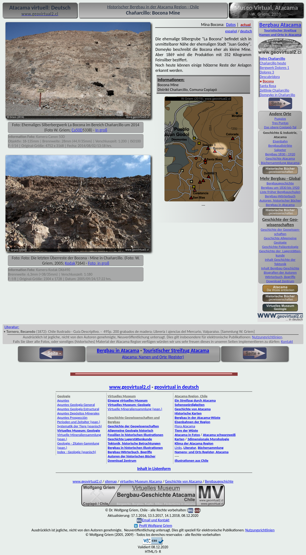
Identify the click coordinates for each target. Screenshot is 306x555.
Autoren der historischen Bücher (132, 456)
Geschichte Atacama (280, 158)
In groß (101, 130)
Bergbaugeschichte (219, 481)
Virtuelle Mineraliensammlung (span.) (135, 409)
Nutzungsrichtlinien (267, 337)
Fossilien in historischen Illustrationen (135, 435)
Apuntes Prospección (72, 417)
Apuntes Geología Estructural (78, 409)
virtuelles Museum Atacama (141, 481)
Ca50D (76, 130)
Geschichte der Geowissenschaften (133, 426)
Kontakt (287, 341)
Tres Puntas (280, 123)
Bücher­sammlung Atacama (280, 163)
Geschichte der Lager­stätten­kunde (280, 253)
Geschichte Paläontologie (280, 247)
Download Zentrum (280, 281)
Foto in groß (98, 263)
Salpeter (280, 150)
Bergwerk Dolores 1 (274, 67)
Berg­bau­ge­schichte (280, 183)
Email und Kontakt (155, 520)
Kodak (70, 263)
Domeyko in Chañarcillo (277, 95)
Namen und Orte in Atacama (280, 34)
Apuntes (63, 400)
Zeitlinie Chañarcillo (274, 90)
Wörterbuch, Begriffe (280, 277)
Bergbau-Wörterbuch (280, 196)
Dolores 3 (267, 72)
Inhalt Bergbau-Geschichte (280, 268)
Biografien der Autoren (280, 272)
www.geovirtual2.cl (130, 387)
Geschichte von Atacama (193, 409)
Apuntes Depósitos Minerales (78, 413)
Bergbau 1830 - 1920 (280, 154)
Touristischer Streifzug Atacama (176, 350)
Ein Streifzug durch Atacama (195, 400)
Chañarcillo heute (273, 63)
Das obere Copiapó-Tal (280, 127)
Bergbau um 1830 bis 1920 (280, 187)
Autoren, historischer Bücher (280, 200)
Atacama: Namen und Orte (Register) (153, 357)
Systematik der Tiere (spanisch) (79, 426)
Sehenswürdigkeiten (189, 405)
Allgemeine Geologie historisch (130, 430)
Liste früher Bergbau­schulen (280, 192)
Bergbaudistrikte (280, 145)
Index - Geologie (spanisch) (76, 452)
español (231, 31)
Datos (231, 24)
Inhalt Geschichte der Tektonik (280, 261)
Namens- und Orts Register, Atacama (202, 452)
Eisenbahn (280, 141)
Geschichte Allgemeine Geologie (280, 240)
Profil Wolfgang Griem (153, 525)
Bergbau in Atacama (280, 205)
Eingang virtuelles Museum (128, 400)
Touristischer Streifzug (280, 30)
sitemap (111, 481)
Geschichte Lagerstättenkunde (130, 439)
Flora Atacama (185, 426)
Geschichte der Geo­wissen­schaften (280, 231)
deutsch (246, 31)
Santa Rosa (268, 86)
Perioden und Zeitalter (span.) (78, 422)
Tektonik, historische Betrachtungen (134, 443)
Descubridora (270, 76)
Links (178, 447)
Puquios (280, 118)
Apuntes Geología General (76, 405)
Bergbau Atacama (280, 24)
